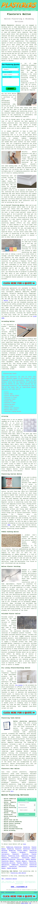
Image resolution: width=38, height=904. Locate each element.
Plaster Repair (22, 850)
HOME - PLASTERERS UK (19, 887)
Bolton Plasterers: (8, 25)
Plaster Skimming (18, 852)
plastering (17, 114)
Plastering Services (8, 863)
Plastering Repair (29, 857)
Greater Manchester (15, 760)
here (12, 791)
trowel (24, 158)
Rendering (26, 847)
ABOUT (22, 10)
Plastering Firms (13, 856)
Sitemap (2, 892)
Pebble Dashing (31, 859)
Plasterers (26, 848)
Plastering (32, 861)
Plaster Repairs (21, 861)
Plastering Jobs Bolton (18, 873)
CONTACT (27, 10)
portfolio (7, 97)
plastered (11, 123)
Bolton (6, 300)
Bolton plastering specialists (25, 721)
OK (30, 903)
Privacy (35, 892)
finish (3, 186)
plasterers (26, 200)
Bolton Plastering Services (15, 795)
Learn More (24, 903)
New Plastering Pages (10, 892)
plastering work (26, 68)
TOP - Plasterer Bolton (9, 878)
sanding (3, 167)
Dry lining (18, 685)
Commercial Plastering (13, 847)
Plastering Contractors (10, 857)
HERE (9, 525)
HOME (13, 10)
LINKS (17, 10)
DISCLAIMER (33, 10)
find (8, 772)
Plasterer (18, 848)
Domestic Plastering (8, 859)
